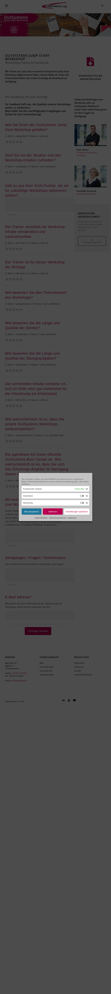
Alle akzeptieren (31, 511)
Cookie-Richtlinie (41, 517)
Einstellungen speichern (77, 511)
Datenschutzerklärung (64, 481)
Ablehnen (52, 511)
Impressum (72, 517)
